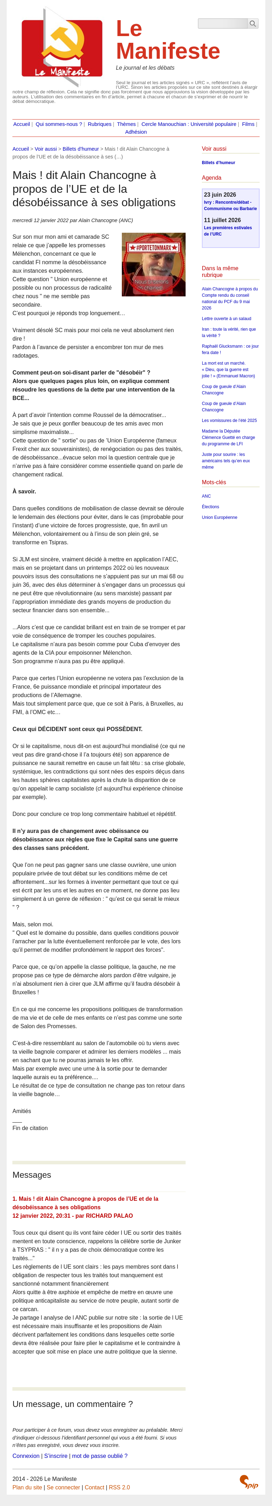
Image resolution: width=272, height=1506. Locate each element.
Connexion (26, 1456)
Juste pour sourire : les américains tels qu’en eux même (226, 461)
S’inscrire (56, 1456)
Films (248, 124)
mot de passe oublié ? (100, 1456)
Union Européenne (219, 517)
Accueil (21, 124)
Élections (210, 506)
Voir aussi (46, 149)
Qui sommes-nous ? (59, 124)
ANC (206, 496)
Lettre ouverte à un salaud (226, 318)
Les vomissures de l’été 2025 (229, 420)
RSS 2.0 (119, 1487)
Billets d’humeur (81, 149)
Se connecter (63, 1487)
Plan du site (27, 1487)
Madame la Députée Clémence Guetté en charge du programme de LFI (228, 437)
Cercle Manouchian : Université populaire (188, 124)
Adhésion (136, 132)
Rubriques (100, 124)
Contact (94, 1487)
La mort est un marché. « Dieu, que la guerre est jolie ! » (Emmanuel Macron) (228, 369)
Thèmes (126, 124)
